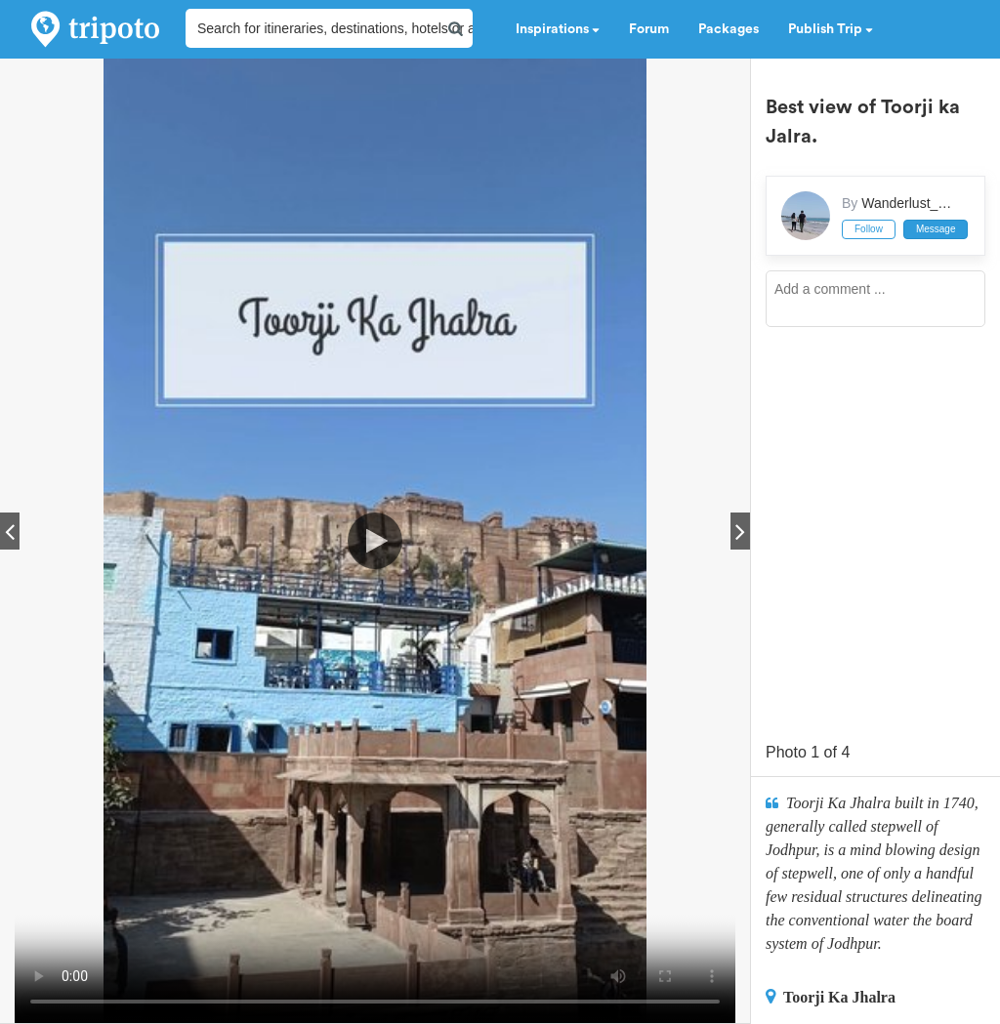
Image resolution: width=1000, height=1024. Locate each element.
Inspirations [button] (558, 29)
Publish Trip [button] (830, 29)
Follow (868, 229)
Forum (649, 29)
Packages (728, 29)
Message (936, 229)
